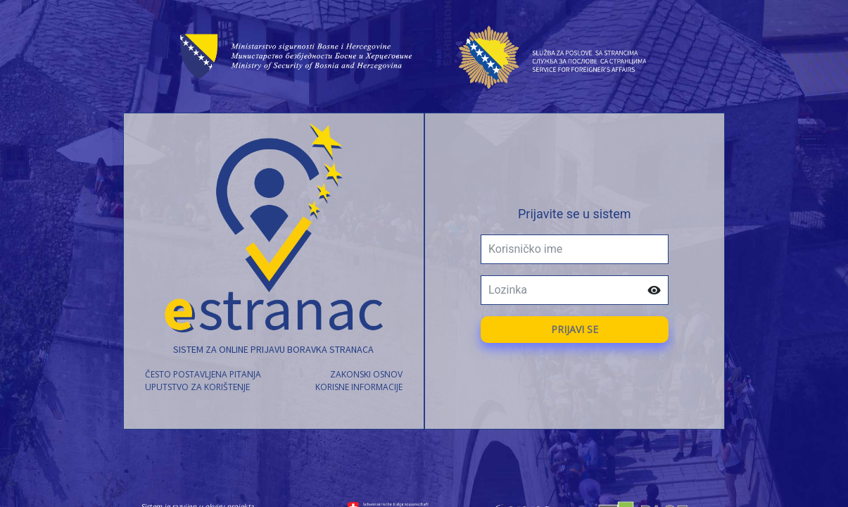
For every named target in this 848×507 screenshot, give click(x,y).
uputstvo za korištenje (197, 387)
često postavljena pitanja (203, 374)
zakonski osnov (366, 374)
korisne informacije (359, 387)
